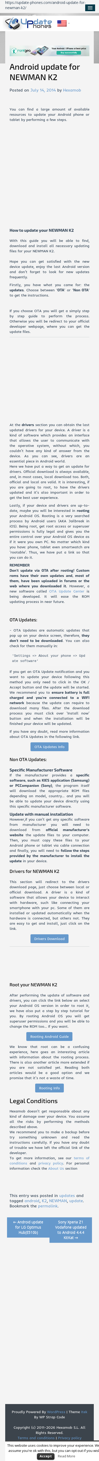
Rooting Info (49, 1088)
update (76, 1200)
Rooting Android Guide (49, 1036)
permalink (48, 1205)
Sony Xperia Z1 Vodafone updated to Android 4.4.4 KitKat (70, 1229)
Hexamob (72, 90)
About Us (56, 1168)
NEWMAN (58, 1200)
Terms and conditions (36, 1438)
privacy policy (50, 1163)
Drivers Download (49, 938)
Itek (83, 1411)
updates (67, 1195)
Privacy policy (70, 1438)
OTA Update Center (66, 591)
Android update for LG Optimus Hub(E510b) (28, 1227)
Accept (46, 1456)
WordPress (55, 1411)
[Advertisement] (49, 179)
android (31, 1200)
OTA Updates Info (49, 746)
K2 (44, 1200)
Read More (66, 1456)
